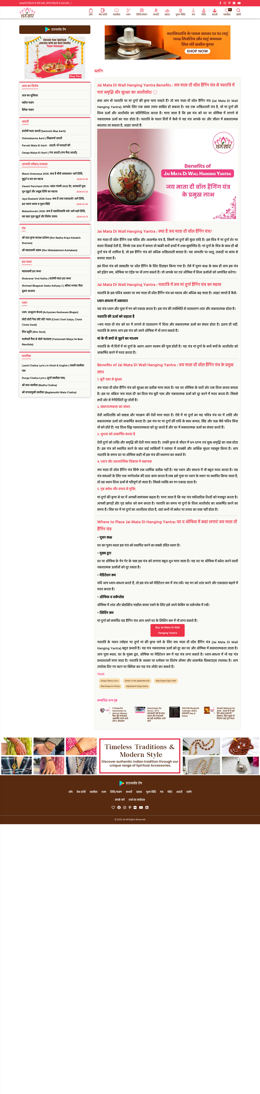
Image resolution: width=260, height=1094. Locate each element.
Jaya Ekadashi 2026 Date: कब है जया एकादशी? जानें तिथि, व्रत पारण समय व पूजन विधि (55, 202)
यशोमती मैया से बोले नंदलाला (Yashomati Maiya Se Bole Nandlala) (52, 342)
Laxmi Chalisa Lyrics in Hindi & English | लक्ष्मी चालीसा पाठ (53, 368)
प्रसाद (167, 12)
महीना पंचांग (28, 103)
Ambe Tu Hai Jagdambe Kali (137, 681)
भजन (128, 12)
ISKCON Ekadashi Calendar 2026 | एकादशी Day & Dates (190, 712)
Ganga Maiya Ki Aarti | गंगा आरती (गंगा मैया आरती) (49, 153)
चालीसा (116, 12)
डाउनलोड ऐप (55, 30)
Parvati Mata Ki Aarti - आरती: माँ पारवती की (46, 145)
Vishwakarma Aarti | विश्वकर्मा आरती (42, 138)
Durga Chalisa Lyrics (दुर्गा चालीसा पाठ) (43, 378)
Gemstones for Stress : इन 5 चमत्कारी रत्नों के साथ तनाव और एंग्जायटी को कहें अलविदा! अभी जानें (156, 714)
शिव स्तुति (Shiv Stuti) (33, 332)
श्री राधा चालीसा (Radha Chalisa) (39, 385)
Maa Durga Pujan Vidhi (166, 681)
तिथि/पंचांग (141, 12)
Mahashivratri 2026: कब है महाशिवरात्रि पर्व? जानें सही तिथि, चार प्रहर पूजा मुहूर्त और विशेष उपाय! (55, 214)
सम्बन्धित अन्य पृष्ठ (107, 700)
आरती (214, 12)
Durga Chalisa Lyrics (109, 681)
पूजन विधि (180, 12)
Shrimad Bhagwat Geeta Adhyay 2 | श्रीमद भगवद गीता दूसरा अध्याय (52, 288)
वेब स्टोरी (103, 12)
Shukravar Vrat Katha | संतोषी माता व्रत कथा (46, 278)
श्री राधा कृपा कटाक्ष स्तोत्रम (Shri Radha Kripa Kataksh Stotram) (51, 241)
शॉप (90, 12)
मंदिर (203, 12)
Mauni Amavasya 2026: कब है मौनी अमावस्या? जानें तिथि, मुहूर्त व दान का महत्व (55, 177)
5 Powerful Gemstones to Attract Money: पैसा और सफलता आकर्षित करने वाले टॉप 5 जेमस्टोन (120, 714)
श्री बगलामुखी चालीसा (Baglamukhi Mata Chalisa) (49, 392)
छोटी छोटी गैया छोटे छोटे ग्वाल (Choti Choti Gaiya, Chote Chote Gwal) (52, 322)
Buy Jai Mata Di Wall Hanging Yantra (167, 630)
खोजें (238, 12)
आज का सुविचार (30, 95)
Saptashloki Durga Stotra (137, 686)
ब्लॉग (98, 71)
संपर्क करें (120, 800)
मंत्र (193, 12)
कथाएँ (156, 12)
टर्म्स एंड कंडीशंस (137, 800)
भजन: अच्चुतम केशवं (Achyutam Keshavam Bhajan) (50, 312)
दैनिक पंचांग (28, 110)
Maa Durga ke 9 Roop (110, 686)
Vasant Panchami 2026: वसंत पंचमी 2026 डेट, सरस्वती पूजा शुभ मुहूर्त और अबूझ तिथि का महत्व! (55, 189)
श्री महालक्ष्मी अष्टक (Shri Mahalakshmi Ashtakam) (49, 250)
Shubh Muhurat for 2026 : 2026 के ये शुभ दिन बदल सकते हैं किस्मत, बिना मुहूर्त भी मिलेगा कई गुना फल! (226, 713)
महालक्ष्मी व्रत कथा (31, 271)
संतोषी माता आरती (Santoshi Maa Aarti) (44, 131)
